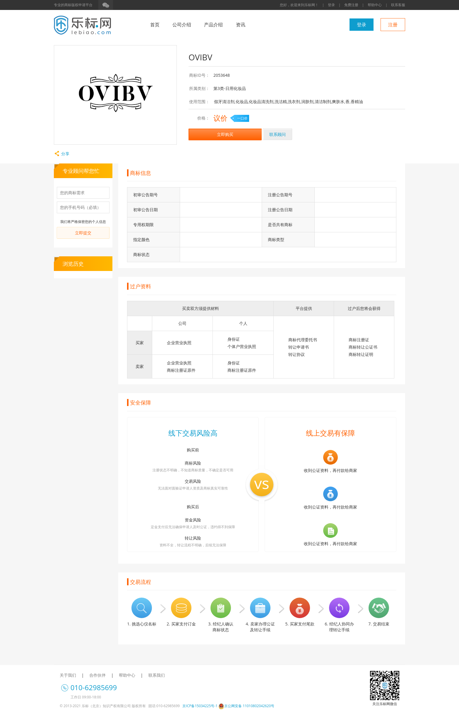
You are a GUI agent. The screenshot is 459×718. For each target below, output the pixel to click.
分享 (61, 153)
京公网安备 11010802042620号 (246, 705)
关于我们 (68, 675)
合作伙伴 (97, 675)
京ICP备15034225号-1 (199, 705)
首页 (155, 24)
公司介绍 (181, 24)
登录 (331, 4)
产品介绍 (213, 24)
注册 (393, 24)
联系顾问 (277, 134)
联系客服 (398, 4)
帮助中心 (375, 4)
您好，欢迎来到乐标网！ (299, 4)
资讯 (240, 24)
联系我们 (156, 675)
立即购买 (225, 134)
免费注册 (351, 4)
